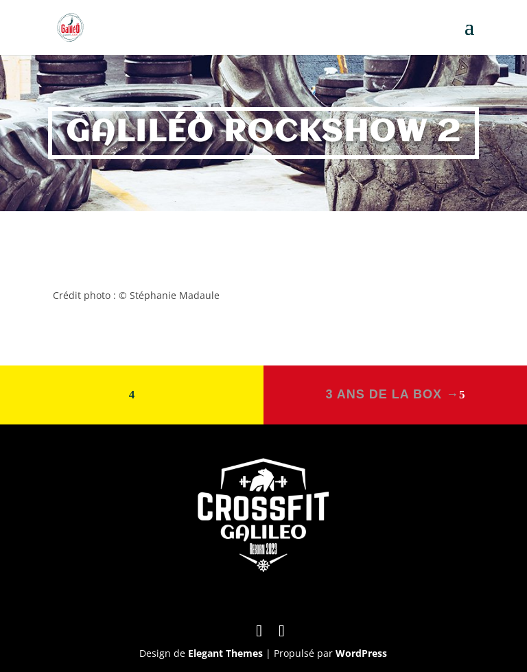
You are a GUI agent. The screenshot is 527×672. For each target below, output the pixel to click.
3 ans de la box (392, 394)
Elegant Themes (225, 653)
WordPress (361, 653)
